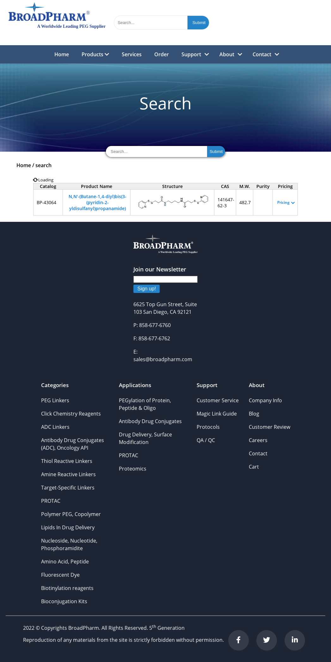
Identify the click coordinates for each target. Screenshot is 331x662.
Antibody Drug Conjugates (150, 421)
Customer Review (269, 426)
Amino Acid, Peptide (65, 561)
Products (95, 54)
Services (132, 54)
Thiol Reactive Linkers (66, 461)
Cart (254, 466)
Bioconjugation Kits (64, 601)
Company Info (265, 400)
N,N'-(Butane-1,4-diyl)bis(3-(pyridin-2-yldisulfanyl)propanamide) (97, 202)
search (43, 165)
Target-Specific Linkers (68, 487)
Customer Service (218, 400)
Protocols (208, 426)
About (226, 54)
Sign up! (146, 288)
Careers (258, 440)
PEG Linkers (55, 400)
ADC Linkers (55, 426)
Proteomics (132, 468)
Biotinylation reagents (67, 588)
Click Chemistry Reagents (71, 413)
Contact (262, 54)
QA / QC (206, 440)
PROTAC (50, 500)
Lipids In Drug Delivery (68, 527)
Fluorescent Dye (60, 574)
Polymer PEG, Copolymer (71, 514)
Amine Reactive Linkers (68, 474)
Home (61, 54)
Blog (254, 413)
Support (191, 54)
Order (161, 54)
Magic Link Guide (217, 413)
